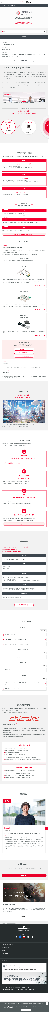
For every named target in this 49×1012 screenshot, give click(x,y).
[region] (24, 1007)
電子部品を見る (23, 364)
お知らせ (3, 972)
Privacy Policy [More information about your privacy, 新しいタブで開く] (13, 1007)
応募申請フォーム (6, 603)
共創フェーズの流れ (24, 539)
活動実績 (3, 966)
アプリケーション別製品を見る (23, 371)
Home (3, 938)
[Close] (47, 1003)
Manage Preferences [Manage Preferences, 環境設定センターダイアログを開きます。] (25, 1010)
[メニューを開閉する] (46, 5)
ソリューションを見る (23, 368)
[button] (24, 291)
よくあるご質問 (5, 969)
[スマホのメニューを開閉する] (2, 2)
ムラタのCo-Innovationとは (7, 959)
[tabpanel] (24, 842)
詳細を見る (23, 931)
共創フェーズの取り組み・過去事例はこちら (24, 249)
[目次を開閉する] (45, 31)
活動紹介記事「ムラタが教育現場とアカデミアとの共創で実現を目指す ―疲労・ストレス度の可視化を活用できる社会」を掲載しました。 (23, 55)
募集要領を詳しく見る (24, 620)
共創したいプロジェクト (11, 938)
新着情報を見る (24, 60)
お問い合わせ (23, 891)
